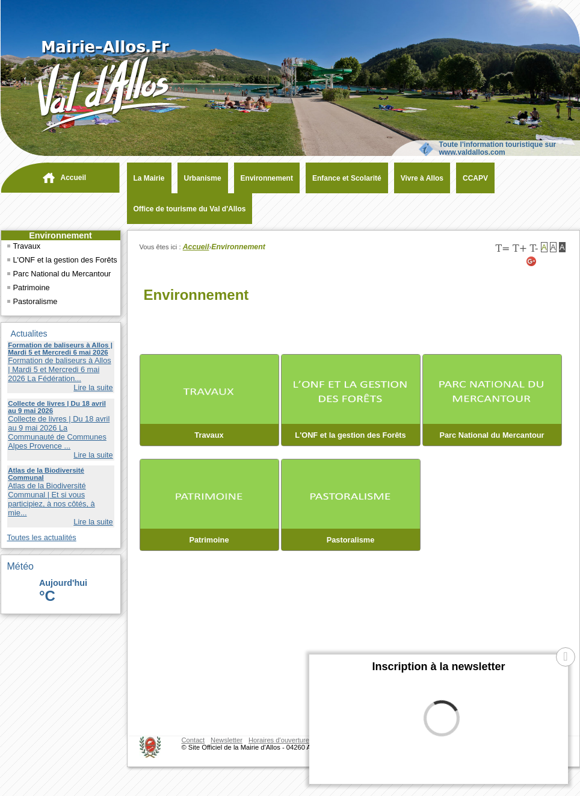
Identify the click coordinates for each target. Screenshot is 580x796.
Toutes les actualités (41, 537)
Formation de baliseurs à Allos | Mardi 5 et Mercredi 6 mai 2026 (60, 348)
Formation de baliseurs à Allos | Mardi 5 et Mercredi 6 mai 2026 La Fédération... (59, 369)
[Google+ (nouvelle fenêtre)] (532, 261)
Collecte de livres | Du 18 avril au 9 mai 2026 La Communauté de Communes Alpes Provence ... (59, 432)
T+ (520, 248)
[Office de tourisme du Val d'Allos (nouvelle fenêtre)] (187, 209)
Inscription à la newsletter (438, 667)
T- (533, 248)
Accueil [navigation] (74, 177)
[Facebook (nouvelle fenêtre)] (561, 261)
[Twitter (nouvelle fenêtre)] (546, 261)
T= (502, 248)
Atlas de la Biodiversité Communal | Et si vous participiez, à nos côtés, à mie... (51, 499)
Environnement (60, 235)
